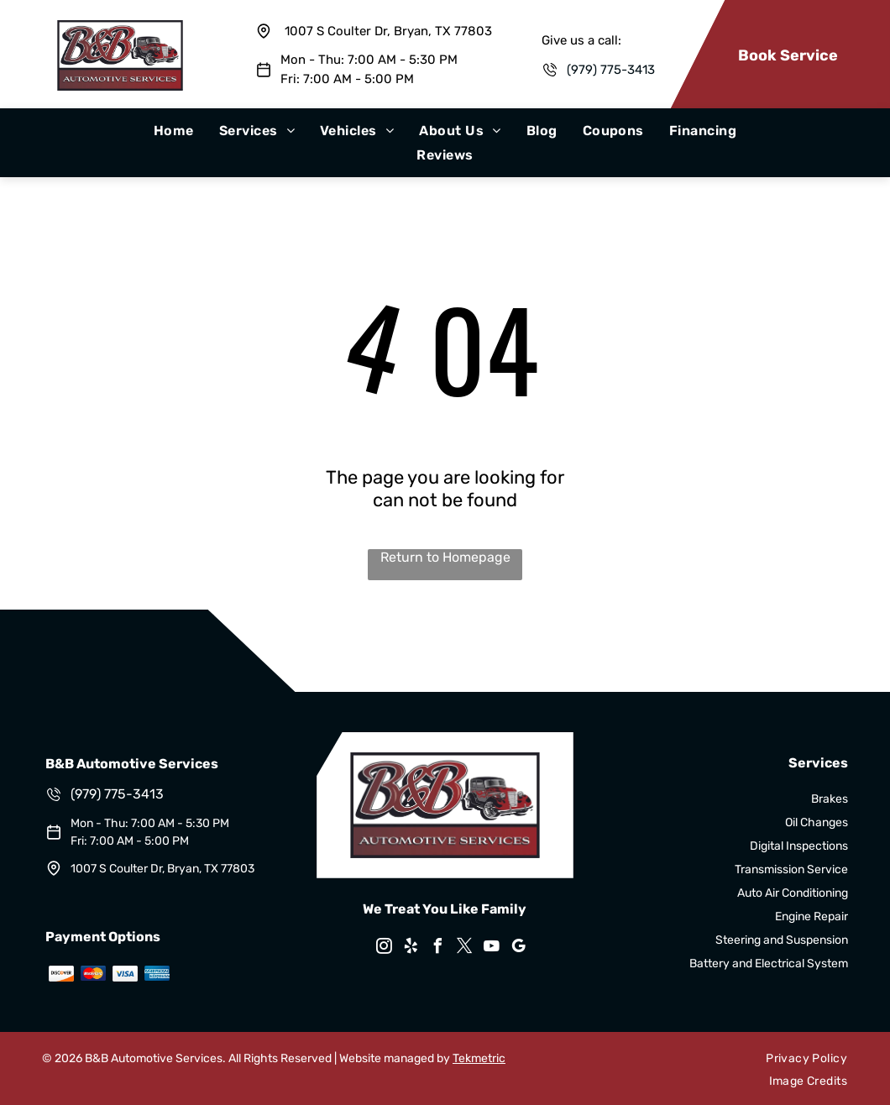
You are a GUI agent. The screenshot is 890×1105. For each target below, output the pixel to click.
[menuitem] (174, 130)
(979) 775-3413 (611, 69)
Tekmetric (479, 1058)
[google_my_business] (519, 948)
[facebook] (438, 948)
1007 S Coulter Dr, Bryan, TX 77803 (388, 31)
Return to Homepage (445, 557)
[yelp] (411, 948)
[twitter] (465, 948)
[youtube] (492, 948)
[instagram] (384, 948)
